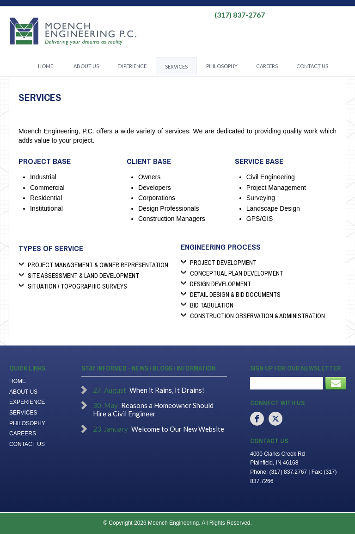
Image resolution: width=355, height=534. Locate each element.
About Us (86, 66)
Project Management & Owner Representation (98, 265)
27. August (109, 390)
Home (45, 66)
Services (176, 66)
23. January (110, 429)
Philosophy (222, 66)
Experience (132, 66)
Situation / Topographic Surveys (77, 286)
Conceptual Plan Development (236, 273)
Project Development (223, 262)
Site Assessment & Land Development (83, 275)
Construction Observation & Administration (257, 316)
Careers (267, 66)
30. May (105, 405)
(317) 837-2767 (239, 15)
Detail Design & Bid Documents (235, 294)
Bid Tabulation (211, 305)
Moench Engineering (72, 31)
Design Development (220, 284)
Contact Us (312, 66)
